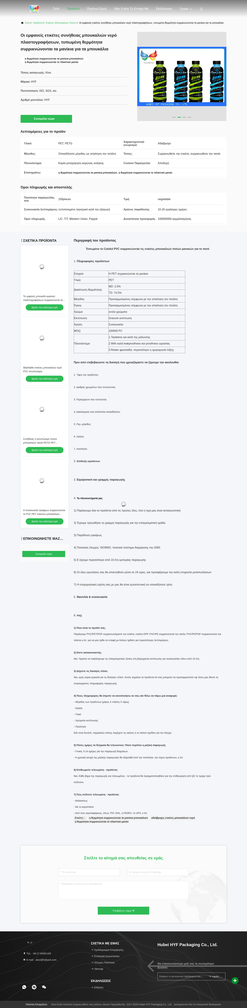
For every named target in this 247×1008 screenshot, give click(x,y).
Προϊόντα (73, 8)
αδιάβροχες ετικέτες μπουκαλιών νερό (173, 817)
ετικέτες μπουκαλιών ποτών (61, 22)
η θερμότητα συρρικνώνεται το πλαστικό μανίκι (101, 821)
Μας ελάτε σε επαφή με (131, 8)
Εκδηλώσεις (164, 8)
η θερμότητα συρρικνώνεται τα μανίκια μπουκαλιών (118, 817)
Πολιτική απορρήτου (36, 1004)
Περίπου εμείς (97, 8)
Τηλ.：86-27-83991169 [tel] (37, 953)
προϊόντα (38, 22)
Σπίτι (56, 8)
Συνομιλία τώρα (46, 118)
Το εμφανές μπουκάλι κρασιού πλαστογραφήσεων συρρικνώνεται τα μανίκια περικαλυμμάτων (43, 300)
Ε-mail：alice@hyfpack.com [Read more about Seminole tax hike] (39, 959)
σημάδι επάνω (215, 976)
